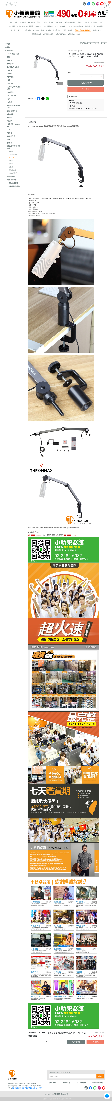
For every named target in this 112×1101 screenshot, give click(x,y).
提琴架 (11, 164)
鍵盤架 (11, 167)
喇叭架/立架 (12, 170)
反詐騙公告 (81, 1083)
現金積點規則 (97, 1083)
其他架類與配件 (13, 173)
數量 (69, 73)
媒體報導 (66, 1083)
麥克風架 (11, 158)
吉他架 (11, 151)
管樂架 (11, 161)
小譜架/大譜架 (13, 154)
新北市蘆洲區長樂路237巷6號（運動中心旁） (27, 1088)
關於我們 (52, 1083)
